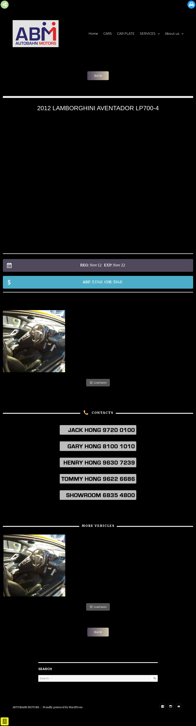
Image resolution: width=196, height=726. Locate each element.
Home (93, 33)
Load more (98, 382)
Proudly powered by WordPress (62, 707)
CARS (107, 33)
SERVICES (147, 33)
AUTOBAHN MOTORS (26, 707)
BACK (98, 75)
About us (172, 33)
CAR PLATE (126, 33)
